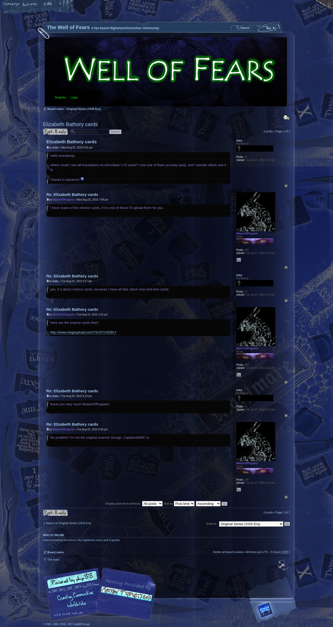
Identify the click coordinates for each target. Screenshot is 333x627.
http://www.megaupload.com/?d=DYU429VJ (83, 332)
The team (53, 559)
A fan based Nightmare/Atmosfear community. (124, 597)
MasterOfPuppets (63, 199)
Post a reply (55, 131)
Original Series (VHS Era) (83, 108)
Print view (286, 117)
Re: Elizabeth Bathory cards (72, 194)
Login (74, 97)
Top (286, 185)
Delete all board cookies (228, 552)
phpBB (101, 594)
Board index (166, 71)
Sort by (179, 503)
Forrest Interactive (274, 612)
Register (60, 97)
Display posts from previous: (134, 503)
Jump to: (211, 523)
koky (56, 147)
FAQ (48, 4)
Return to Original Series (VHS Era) (68, 523)
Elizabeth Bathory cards (70, 124)
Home (12, 4)
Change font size (30, 4)
